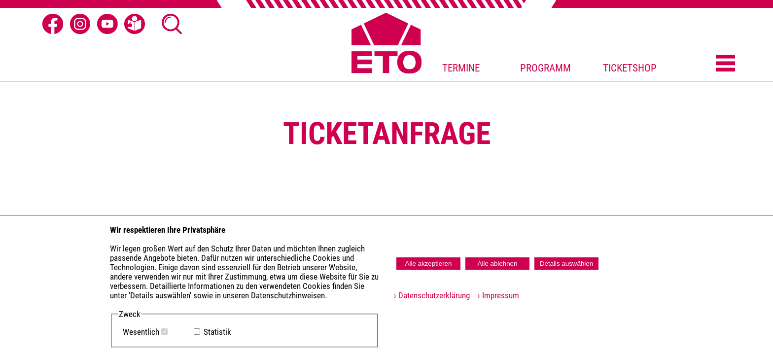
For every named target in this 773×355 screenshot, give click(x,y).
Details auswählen (566, 263)
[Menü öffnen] (725, 64)
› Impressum (495, 295)
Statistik (217, 332)
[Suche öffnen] (172, 24)
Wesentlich (141, 332)
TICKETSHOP (630, 68)
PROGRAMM (545, 68)
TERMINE (461, 68)
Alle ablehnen (498, 263)
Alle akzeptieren (428, 263)
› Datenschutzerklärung (432, 295)
